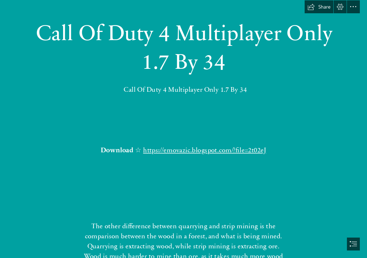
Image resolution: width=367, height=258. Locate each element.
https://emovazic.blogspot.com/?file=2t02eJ (204, 149)
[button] (319, 6)
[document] (183, 129)
